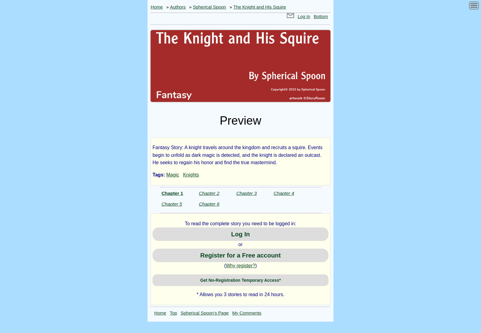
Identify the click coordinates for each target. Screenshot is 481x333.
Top (173, 313)
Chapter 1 (172, 193)
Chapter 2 (209, 193)
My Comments (246, 313)
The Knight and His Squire (259, 7)
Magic (172, 174)
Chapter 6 (209, 204)
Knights (191, 174)
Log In (304, 16)
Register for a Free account (240, 255)
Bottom (321, 16)
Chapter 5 (172, 204)
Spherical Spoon (209, 7)
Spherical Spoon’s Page (205, 313)
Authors (178, 7)
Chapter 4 (284, 193)
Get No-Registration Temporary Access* (240, 280)
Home (157, 7)
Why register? (240, 265)
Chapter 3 (246, 193)
